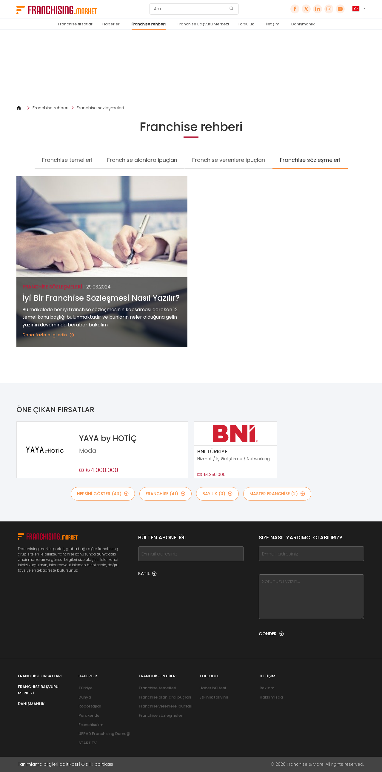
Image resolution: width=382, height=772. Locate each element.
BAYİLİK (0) (217, 494)
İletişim (272, 24)
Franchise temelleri (67, 160)
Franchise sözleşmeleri (100, 108)
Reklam (267, 688)
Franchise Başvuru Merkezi (203, 24)
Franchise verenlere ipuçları (228, 160)
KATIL (147, 573)
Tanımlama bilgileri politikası (48, 764)
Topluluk (246, 24)
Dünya (84, 697)
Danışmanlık (303, 24)
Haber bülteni (212, 688)
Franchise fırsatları (75, 24)
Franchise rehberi (149, 24)
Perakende (88, 715)
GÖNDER (271, 634)
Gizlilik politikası (97, 764)
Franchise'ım (90, 725)
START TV (87, 743)
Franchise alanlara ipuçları (142, 160)
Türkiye (85, 688)
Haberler (111, 24)
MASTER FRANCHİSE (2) (277, 494)
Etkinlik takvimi (213, 697)
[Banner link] (191, 67)
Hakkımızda (271, 697)
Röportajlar (89, 706)
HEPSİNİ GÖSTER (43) (103, 494)
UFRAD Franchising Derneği (104, 733)
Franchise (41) (165, 494)
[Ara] (190, 8)
